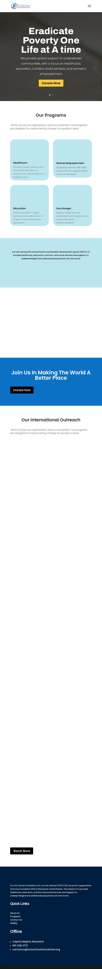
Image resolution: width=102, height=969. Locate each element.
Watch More (21, 851)
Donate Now (51, 83)
